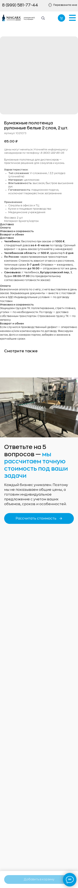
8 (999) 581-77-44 (20, 5)
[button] (50, 5)
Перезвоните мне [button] (65, 5)
